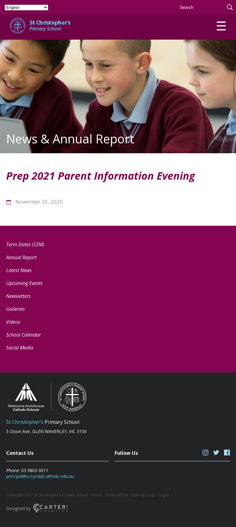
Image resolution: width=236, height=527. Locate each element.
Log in (164, 495)
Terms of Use (116, 495)
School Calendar (23, 334)
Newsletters (18, 296)
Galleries (15, 309)
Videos (13, 321)
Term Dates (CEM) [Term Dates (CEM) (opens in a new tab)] (25, 244)
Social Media (19, 347)
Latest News (19, 270)
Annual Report (21, 257)
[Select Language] (26, 7)
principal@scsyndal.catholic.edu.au (40, 476)
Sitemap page (143, 495)
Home (96, 495)
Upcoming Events (24, 283)
